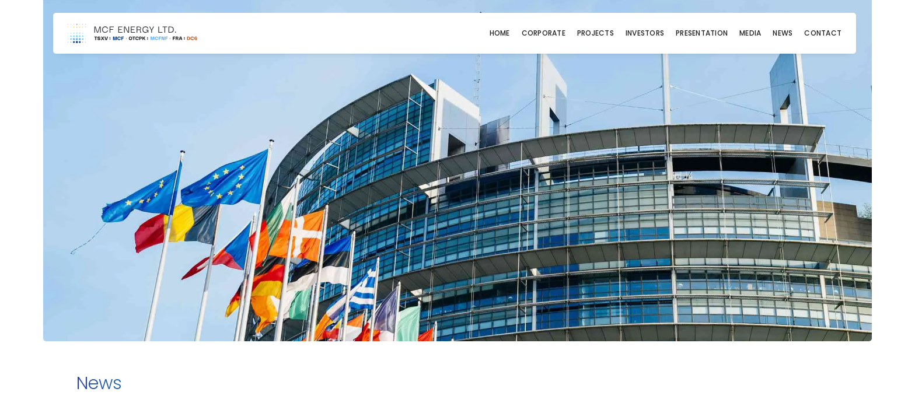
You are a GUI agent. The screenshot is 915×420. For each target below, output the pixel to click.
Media (750, 33)
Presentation (702, 33)
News (782, 33)
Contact (822, 33)
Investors (645, 33)
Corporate (543, 33)
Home (500, 33)
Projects (595, 33)
